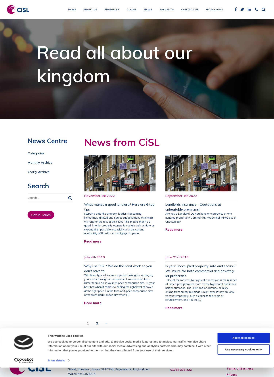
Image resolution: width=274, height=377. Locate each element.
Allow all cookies (244, 347)
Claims (132, 10)
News (148, 10)
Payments (167, 10)
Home (72, 10)
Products (111, 10)
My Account (215, 10)
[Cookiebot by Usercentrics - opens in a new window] (24, 370)
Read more (92, 241)
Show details (56, 369)
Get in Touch (41, 215)
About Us (90, 10)
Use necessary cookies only (243, 358)
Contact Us (190, 10)
